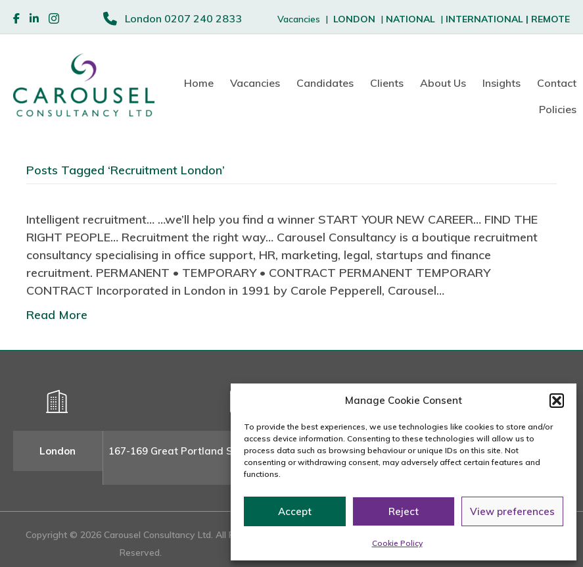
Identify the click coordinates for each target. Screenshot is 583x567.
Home (199, 82)
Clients (387, 82)
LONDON (354, 19)
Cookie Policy (397, 543)
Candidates (325, 82)
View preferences (512, 511)
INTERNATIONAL (488, 19)
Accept (295, 511)
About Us (443, 82)
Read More (56, 314)
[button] (556, 400)
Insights (501, 82)
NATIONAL (410, 19)
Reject (403, 511)
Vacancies (255, 82)
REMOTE (550, 19)
